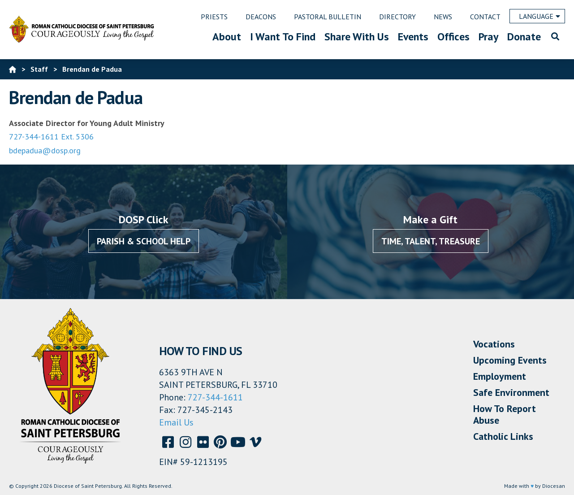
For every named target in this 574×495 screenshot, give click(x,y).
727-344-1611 (215, 397)
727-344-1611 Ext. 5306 (51, 136)
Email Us (176, 422)
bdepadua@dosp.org (45, 150)
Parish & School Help (143, 241)
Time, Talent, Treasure (430, 241)
